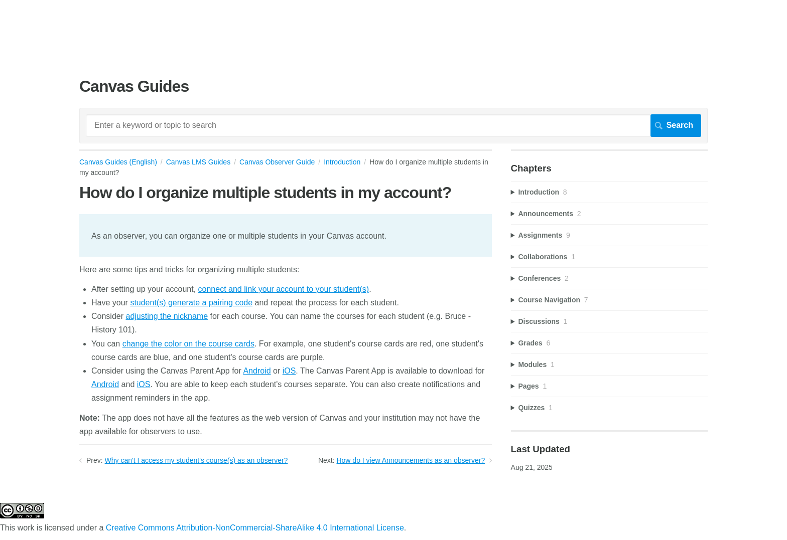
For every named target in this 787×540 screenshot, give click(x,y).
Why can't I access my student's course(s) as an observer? (196, 460)
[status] (285, 235)
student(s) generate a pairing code (191, 302)
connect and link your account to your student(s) (283, 289)
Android (257, 371)
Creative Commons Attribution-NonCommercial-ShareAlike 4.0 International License (255, 527)
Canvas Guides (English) (118, 162)
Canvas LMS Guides (198, 162)
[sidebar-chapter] (609, 192)
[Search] (393, 125)
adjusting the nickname (166, 316)
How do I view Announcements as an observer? (410, 460)
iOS (289, 371)
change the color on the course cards (188, 343)
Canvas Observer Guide (277, 162)
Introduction (342, 162)
